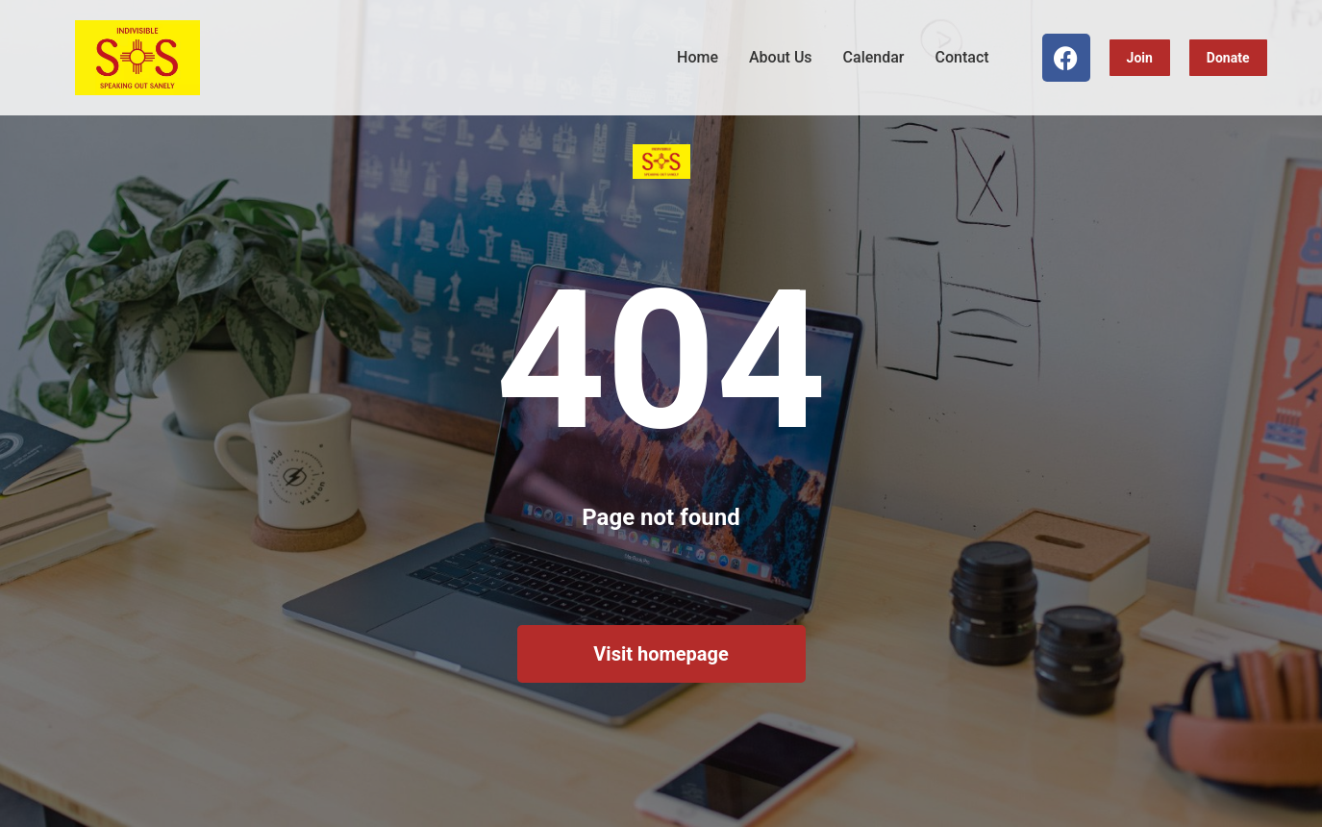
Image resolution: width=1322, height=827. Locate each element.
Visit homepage (660, 653)
